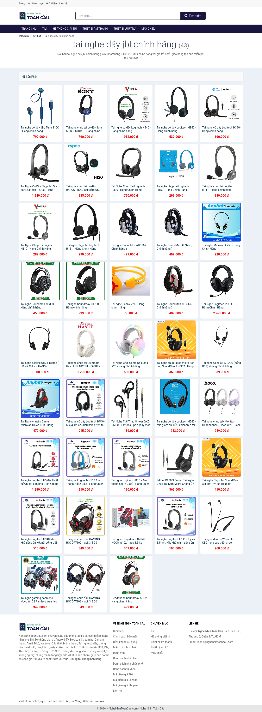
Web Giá (88, 701)
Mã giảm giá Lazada (125, 679)
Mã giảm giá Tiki (123, 674)
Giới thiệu (51, 3)
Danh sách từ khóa (124, 669)
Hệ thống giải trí (65, 28)
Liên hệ (63, 3)
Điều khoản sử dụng (125, 641)
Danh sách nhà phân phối (128, 663)
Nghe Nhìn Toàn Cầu (152, 708)
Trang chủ (24, 3)
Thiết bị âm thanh (95, 28)
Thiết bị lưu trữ (125, 28)
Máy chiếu (148, 28)
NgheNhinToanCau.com (123, 708)
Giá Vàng (76, 701)
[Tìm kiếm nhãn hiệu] (128, 16)
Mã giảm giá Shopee (125, 685)
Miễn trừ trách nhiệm (125, 647)
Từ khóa (37, 36)
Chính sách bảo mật (125, 636)
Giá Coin (99, 701)
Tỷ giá (41, 701)
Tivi (44, 28)
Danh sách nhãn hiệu (125, 658)
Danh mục (38, 3)
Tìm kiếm (193, 16)
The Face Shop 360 (57, 701)
